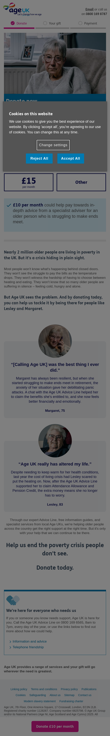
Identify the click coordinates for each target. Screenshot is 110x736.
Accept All (70, 158)
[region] (55, 136)
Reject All (39, 158)
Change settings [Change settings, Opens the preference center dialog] (53, 145)
